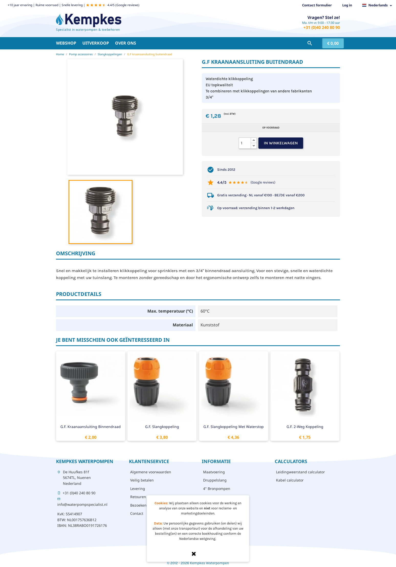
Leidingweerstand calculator (300, 471)
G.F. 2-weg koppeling (305, 426)
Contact (136, 513)
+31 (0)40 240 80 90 (321, 27)
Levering (137, 488)
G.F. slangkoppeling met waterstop (233, 426)
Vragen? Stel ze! (323, 17)
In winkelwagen (281, 143)
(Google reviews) (262, 182)
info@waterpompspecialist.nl (82, 504)
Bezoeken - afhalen (146, 505)
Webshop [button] (66, 43)
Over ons (125, 43)
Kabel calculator (290, 480)
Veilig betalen (142, 480)
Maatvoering (214, 471)
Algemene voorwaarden (150, 471)
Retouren (138, 496)
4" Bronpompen (216, 488)
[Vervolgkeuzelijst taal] (378, 5)
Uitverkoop (95, 43)
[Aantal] (245, 143)
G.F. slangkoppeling (162, 426)
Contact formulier (317, 5)
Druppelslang (215, 480)
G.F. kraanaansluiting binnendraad (90, 426)
